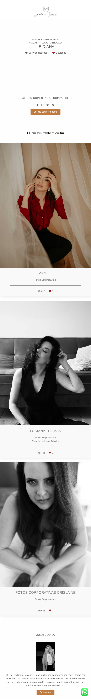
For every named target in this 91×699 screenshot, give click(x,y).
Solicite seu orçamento (45, 112)
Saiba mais (45, 685)
